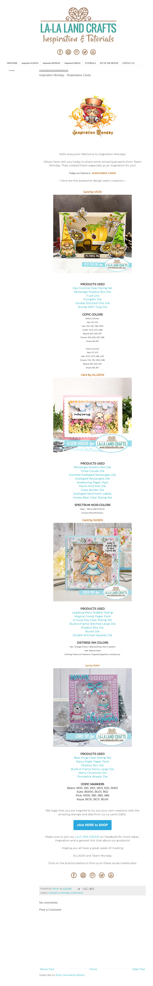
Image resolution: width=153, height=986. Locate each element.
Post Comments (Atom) (70, 975)
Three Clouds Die (92, 471)
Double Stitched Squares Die (92, 635)
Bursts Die (92, 631)
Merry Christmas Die (92, 772)
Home (93, 969)
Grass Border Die (92, 490)
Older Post (138, 969)
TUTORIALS (90, 63)
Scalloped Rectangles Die (92, 478)
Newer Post (47, 969)
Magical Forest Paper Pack (92, 616)
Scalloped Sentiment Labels (92, 493)
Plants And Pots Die (92, 486)
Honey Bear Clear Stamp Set (92, 497)
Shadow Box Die (92, 627)
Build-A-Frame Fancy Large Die (92, 769)
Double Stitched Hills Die (92, 303)
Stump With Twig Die (92, 307)
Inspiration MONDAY (51, 63)
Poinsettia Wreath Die (92, 776)
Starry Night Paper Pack (92, 761)
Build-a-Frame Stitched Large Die (92, 623)
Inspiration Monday (58, 892)
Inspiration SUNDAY (30, 63)
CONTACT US (128, 63)
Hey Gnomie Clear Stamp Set (93, 288)
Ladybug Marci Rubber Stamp (92, 612)
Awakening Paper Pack (92, 482)
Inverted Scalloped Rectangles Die (92, 475)
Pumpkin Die (92, 299)
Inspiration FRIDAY (73, 63)
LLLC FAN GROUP (87, 836)
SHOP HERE (12, 63)
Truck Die (92, 295)
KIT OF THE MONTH (109, 63)
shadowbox (77, 892)
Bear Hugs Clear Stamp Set (92, 757)
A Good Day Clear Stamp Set (92, 620)
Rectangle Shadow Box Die (92, 292)
